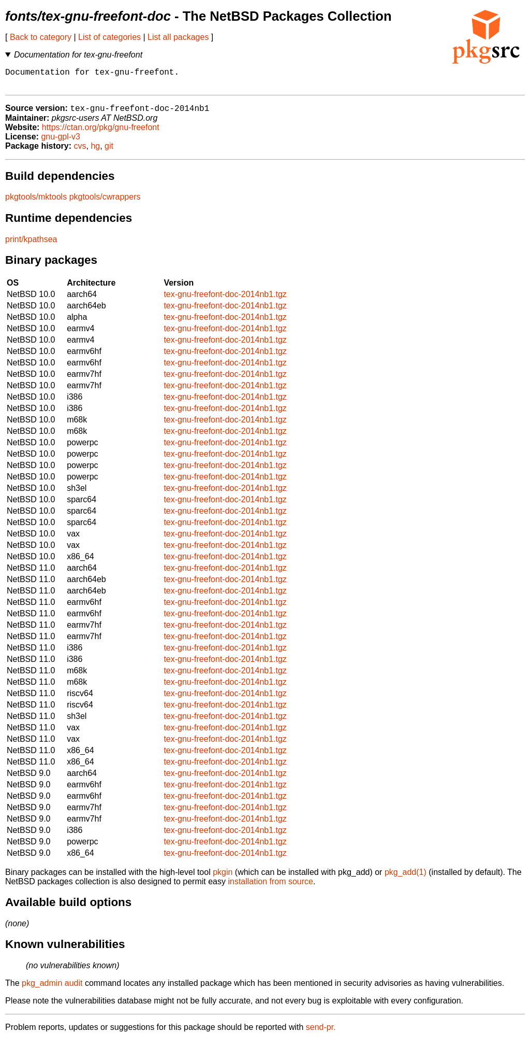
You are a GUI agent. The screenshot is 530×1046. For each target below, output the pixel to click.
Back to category (40, 37)
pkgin (222, 877)
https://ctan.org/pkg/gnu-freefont (100, 133)
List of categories (109, 37)
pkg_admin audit (52, 988)
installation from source (270, 887)
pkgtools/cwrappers (105, 202)
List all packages (178, 37)
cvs (80, 151)
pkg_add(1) (405, 877)
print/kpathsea (31, 245)
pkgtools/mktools (36, 202)
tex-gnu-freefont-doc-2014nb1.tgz (225, 299)
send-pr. (321, 1032)
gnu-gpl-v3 (60, 142)
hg (95, 151)
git (109, 151)
